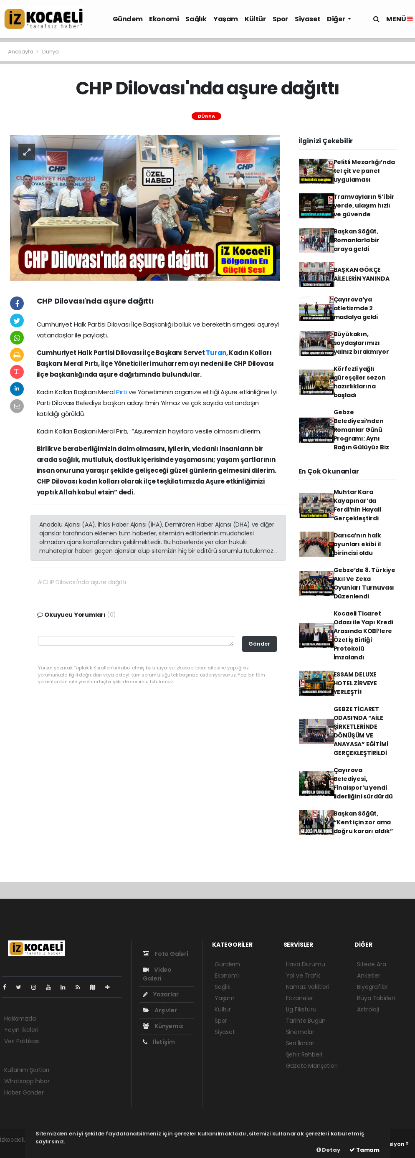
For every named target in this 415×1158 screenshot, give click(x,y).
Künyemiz (163, 1026)
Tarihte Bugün (306, 1020)
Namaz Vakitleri (307, 987)
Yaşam (225, 19)
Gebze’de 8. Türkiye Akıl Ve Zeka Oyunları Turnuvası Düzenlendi (364, 583)
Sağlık (196, 19)
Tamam (364, 1150)
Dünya (50, 52)
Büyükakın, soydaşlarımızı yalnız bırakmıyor (361, 343)
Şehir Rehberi (304, 1054)
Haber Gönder (24, 1092)
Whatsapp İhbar (26, 1081)
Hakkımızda (20, 1018)
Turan (216, 352)
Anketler (368, 975)
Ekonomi (164, 19)
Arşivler (160, 1010)
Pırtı (122, 392)
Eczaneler (299, 998)
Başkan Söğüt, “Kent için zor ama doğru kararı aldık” (363, 822)
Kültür (255, 19)
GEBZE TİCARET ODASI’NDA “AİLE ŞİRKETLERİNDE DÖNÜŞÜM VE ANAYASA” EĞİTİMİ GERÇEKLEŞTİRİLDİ (361, 731)
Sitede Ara (371, 964)
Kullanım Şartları (26, 1070)
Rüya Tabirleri (376, 998)
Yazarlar (160, 994)
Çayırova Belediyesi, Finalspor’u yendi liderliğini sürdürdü (363, 783)
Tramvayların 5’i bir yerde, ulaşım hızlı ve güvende (364, 205)
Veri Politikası (22, 1041)
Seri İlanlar (300, 1043)
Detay (328, 1150)
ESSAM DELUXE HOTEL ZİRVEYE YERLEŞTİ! (355, 683)
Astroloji (368, 1009)
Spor (280, 19)
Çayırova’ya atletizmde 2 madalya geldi (356, 308)
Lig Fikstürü (301, 1009)
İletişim (159, 1042)
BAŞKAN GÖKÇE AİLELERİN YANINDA (362, 274)
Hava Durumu (305, 964)
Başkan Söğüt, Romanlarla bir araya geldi (357, 240)
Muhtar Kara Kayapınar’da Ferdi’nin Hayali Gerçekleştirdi (357, 505)
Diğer (336, 19)
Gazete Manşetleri (312, 1066)
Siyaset (307, 19)
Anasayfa (21, 52)
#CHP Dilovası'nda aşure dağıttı (81, 582)
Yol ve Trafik (303, 975)
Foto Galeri (165, 954)
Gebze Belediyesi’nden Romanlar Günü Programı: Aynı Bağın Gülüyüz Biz (361, 429)
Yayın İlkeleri (21, 1030)
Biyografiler (372, 987)
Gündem (128, 19)
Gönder (259, 643)
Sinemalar (300, 1032)
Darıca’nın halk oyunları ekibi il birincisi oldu (357, 544)
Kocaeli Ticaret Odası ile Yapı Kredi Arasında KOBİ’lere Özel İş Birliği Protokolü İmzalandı (363, 635)
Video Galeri (157, 974)
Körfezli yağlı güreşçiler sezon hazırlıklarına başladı (360, 382)
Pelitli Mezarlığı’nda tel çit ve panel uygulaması (364, 171)
